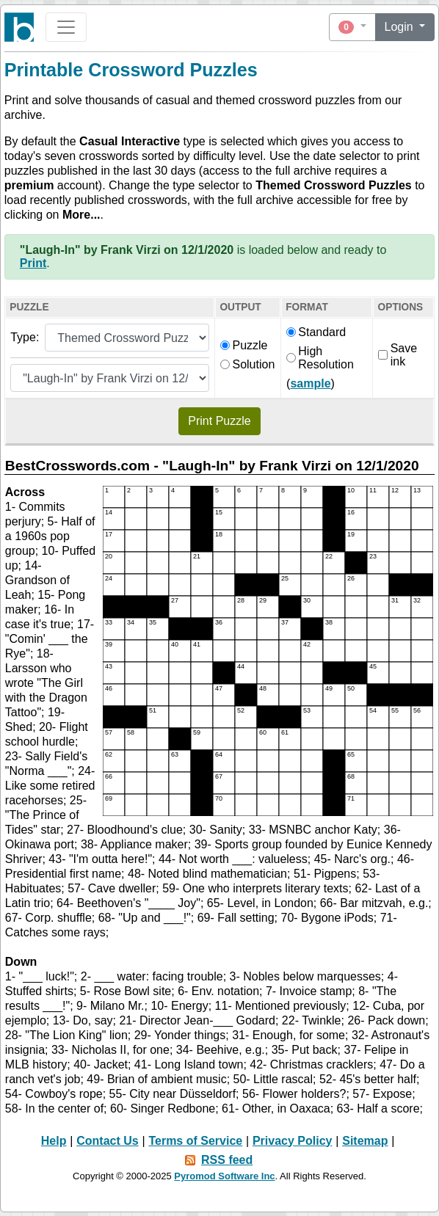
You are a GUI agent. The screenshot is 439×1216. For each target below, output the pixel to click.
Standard (316, 332)
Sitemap (365, 1141)
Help (54, 1141)
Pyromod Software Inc (224, 1176)
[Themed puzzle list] (109, 378)
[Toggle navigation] (66, 27)
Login (401, 27)
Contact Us (107, 1141)
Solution (247, 364)
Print (33, 263)
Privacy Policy (293, 1141)
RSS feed (227, 1160)
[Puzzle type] (126, 338)
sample (310, 383)
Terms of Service (195, 1141)
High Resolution (320, 358)
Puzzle (243, 345)
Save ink (397, 355)
